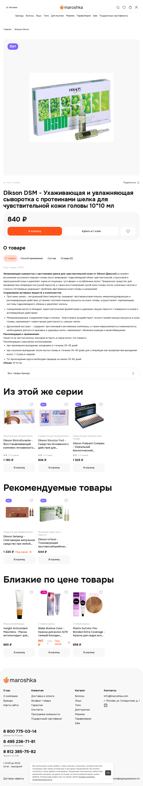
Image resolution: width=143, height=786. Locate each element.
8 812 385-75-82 (19, 751)
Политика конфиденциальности (120, 778)
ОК (108, 772)
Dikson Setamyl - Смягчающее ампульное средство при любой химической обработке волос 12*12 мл (19, 540)
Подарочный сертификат (46, 718)
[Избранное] (124, 7)
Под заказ (21, 552)
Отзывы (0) (67, 258)
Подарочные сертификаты (113, 15)
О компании (10, 696)
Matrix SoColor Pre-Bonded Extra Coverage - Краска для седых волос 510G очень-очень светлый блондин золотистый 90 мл (89, 632)
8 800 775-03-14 (19, 731)
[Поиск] (118, 7)
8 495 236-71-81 (19, 741)
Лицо (38, 15)
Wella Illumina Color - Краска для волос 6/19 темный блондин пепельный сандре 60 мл (53, 632)
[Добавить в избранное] (128, 231)
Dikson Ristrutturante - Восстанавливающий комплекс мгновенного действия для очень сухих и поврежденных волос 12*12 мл (18, 444)
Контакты (37, 709)
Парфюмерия (84, 15)
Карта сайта (11, 705)
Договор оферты (13, 778)
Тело (46, 15)
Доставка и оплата (42, 696)
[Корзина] (130, 7)
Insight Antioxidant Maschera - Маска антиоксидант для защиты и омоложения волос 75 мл (18, 632)
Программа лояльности (45, 714)
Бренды (19, 15)
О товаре (10, 258)
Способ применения (32, 258)
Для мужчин (57, 15)
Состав (52, 258)
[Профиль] (136, 7)
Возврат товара (41, 700)
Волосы (30, 15)
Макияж (70, 15)
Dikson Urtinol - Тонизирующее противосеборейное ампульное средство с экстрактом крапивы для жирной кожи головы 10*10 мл (53, 543)
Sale (95, 15)
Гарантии (37, 705)
